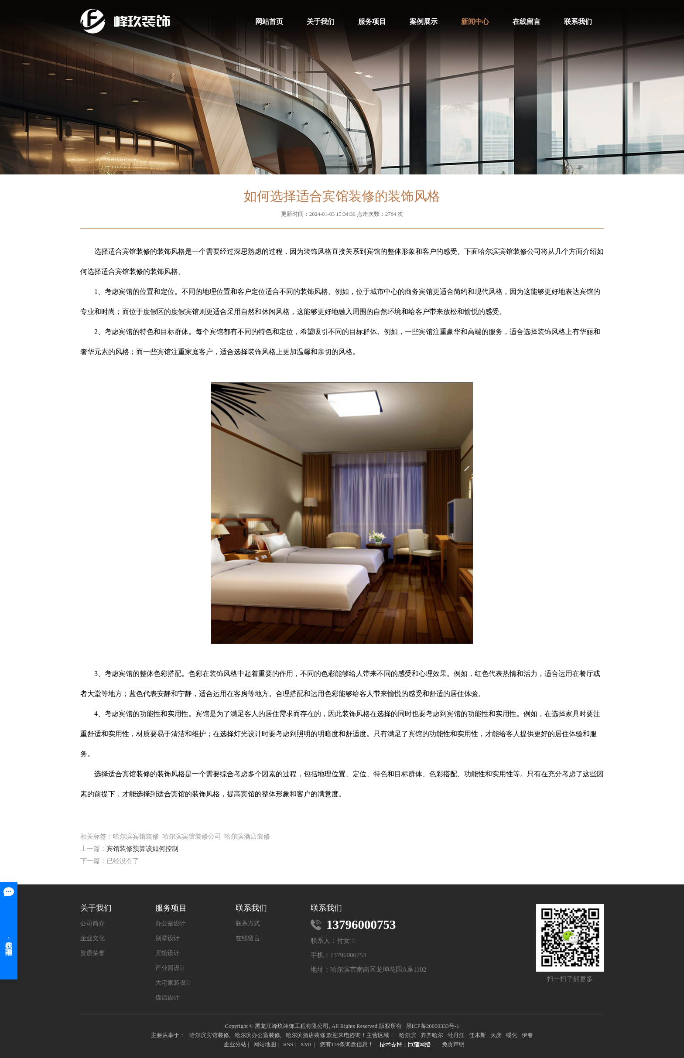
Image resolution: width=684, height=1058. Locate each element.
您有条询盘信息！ (347, 1044)
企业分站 (235, 1044)
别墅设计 (167, 938)
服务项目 (372, 21)
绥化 (511, 1035)
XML (306, 1044)
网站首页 (269, 21)
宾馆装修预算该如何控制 (142, 848)
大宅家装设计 (173, 983)
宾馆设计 (167, 953)
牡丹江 (456, 1035)
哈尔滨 (407, 1035)
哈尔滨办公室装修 (257, 1035)
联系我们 (578, 21)
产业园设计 (170, 968)
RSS (288, 1044)
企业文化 (92, 938)
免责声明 (453, 1044)
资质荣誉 (92, 953)
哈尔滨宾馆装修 (209, 1035)
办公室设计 (170, 924)
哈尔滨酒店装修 (305, 1035)
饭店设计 (167, 998)
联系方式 (248, 924)
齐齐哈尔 (432, 1035)
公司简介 (92, 924)
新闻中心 (475, 21)
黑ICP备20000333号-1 (432, 1026)
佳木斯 (477, 1035)
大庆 (496, 1035)
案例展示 (424, 21)
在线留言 (526, 21)
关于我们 (321, 21)
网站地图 (264, 1044)
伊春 (527, 1035)
